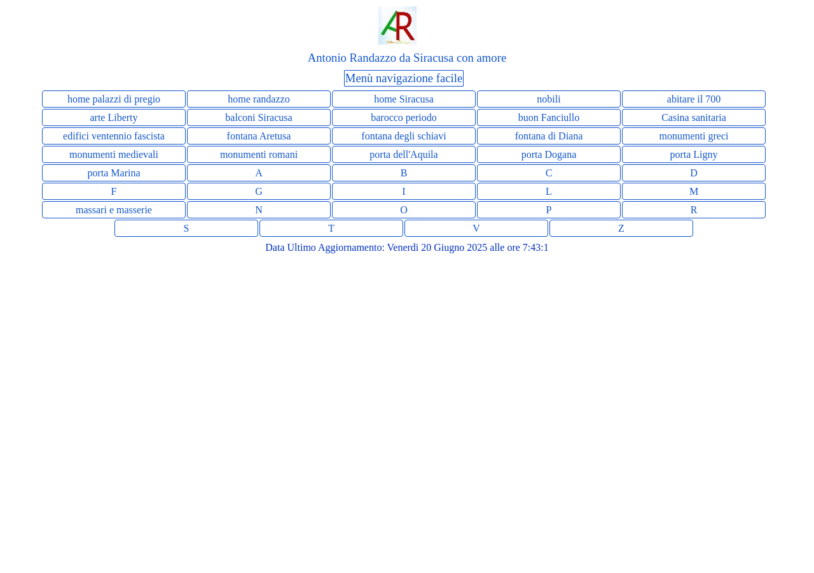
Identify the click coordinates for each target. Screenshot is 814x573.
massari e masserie (114, 209)
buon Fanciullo (548, 117)
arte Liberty (113, 117)
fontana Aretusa (259, 136)
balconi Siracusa (258, 117)
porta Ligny (693, 154)
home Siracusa (404, 99)
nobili (548, 99)
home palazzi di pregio (113, 99)
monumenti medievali (113, 154)
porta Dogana (549, 154)
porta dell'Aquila (403, 154)
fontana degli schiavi (403, 136)
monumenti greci (694, 136)
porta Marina (113, 172)
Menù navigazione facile (403, 78)
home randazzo (258, 99)
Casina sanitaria (693, 117)
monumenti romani (259, 154)
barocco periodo (404, 117)
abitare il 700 (694, 99)
